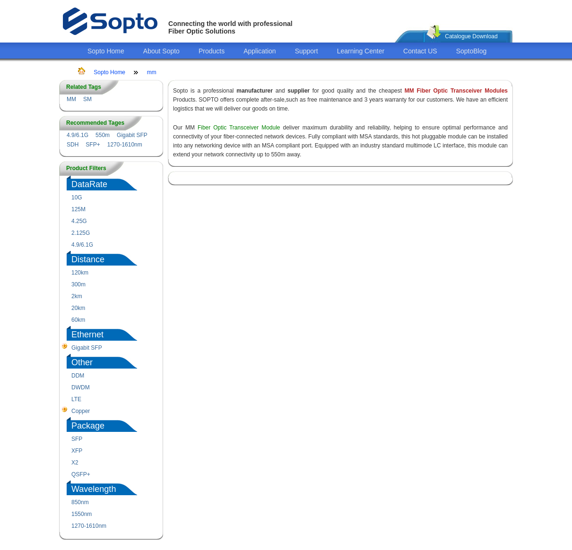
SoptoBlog (471, 51)
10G (76, 197)
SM (87, 99)
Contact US (420, 51)
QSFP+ (80, 474)
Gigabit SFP (132, 135)
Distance (87, 259)
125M (78, 209)
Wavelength (93, 489)
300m (78, 284)
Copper (80, 411)
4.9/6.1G (77, 135)
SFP (76, 439)
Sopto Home (105, 51)
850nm (80, 502)
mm (151, 72)
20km (78, 308)
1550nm (81, 514)
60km (78, 320)
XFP (76, 450)
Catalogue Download (471, 36)
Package (87, 425)
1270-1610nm (124, 144)
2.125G (80, 233)
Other (82, 362)
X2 (74, 462)
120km (79, 272)
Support (306, 51)
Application (259, 51)
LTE (76, 399)
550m (102, 135)
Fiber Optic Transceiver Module (239, 127)
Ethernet (87, 334)
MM (71, 99)
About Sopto (161, 51)
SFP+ (93, 144)
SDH (72, 144)
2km (76, 296)
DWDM (80, 387)
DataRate (89, 184)
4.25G (79, 221)
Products (212, 51)
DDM (77, 375)
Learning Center (360, 51)
